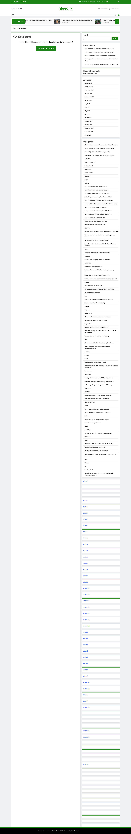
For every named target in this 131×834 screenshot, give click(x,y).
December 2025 (89, 86)
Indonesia (87, 256)
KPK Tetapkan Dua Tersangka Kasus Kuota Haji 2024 (93, 2)
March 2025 (88, 118)
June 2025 (87, 107)
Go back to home (46, 48)
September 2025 (89, 97)
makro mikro (88, 313)
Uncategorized (89, 470)
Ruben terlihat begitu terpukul (93, 423)
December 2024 (89, 128)
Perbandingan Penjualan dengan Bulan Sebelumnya (99, 385)
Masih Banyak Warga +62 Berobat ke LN (96, 320)
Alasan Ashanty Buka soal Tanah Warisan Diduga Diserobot (101, 145)
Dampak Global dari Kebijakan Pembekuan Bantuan (99, 200)
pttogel (85, 481)
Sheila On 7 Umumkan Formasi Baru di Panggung (98, 433)
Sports (86, 440)
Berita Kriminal (89, 166)
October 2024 (88, 135)
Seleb (86, 426)
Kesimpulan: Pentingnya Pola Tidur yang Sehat (97, 275)
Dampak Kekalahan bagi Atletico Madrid (96, 207)
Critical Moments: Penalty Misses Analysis (97, 190)
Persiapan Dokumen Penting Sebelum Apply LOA (98, 395)
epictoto (85, 544)
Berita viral (87, 176)
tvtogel (85, 519)
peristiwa (87, 392)
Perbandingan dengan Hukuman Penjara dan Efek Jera (100, 381)
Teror (86, 459)
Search (85, 35)
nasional (87, 355)
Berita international (90, 162)
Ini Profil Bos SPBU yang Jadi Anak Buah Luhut (97, 259)
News (86, 358)
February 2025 (88, 121)
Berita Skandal (89, 173)
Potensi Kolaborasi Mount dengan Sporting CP (97, 412)
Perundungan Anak (90, 402)
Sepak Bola (88, 430)
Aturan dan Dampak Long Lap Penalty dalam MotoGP (99, 148)
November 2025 (89, 90)
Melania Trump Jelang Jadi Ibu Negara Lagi (97, 327)
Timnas (87, 463)
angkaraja (86, 588)
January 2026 (88, 83)
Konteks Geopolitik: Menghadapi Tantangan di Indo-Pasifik (101, 279)
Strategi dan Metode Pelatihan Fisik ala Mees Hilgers (99, 444)
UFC (86, 466)
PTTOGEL (86, 764)
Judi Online (88, 263)
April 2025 (87, 114)
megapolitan (88, 324)
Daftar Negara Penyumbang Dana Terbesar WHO (98, 197)
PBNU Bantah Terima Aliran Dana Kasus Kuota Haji (82, 20)
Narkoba (87, 352)
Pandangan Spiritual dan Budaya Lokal (95, 362)
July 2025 (87, 104)
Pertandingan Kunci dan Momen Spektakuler (97, 398)
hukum (86, 249)
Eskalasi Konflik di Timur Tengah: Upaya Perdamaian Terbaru (101, 231)
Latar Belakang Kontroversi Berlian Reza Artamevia (99, 299)
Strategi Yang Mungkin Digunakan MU (95, 447)
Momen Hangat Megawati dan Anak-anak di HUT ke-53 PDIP (101, 64)
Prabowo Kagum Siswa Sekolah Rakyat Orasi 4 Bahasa (100, 55)
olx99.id (65, 9)
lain (86, 296)
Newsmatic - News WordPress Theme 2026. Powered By (54, 830)
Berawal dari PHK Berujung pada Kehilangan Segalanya (100, 155)
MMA (86, 339)
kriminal (87, 282)
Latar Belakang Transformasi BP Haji (95, 303)
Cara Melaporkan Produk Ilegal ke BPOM (96, 186)
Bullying (87, 183)
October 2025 (88, 93)
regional (87, 416)
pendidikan (88, 374)
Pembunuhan (88, 371)
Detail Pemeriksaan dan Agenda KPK (95, 217)
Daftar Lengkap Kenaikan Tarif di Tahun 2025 (97, 193)
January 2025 (88, 124)
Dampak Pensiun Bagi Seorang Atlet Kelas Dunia (98, 211)
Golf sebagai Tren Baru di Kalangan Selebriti (97, 240)
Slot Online (88, 437)
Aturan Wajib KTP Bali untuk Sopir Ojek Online (97, 152)
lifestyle (87, 306)
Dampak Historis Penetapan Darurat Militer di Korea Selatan (101, 204)
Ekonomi (87, 228)
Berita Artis (88, 159)
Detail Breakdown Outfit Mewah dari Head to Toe (98, 214)
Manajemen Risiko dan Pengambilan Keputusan (98, 317)
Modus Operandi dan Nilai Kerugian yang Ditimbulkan (99, 343)
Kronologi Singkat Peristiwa (92, 292)
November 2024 (89, 131)
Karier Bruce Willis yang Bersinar (94, 266)
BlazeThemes (75, 830)
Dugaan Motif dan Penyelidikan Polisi (95, 224)
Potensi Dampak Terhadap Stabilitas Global (97, 409)
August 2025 (88, 100)
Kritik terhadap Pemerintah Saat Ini (94, 285)
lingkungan (88, 310)
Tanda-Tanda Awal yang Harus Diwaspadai (96, 450)
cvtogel (85, 632)
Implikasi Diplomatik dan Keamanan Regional (97, 252)
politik (86, 405)
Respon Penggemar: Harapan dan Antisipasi (97, 419)
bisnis (86, 179)
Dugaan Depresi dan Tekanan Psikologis (96, 221)
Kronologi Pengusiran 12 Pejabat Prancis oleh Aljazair (99, 289)
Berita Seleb (88, 169)
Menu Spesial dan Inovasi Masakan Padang (97, 336)
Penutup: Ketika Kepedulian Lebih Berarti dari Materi (99, 378)
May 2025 (87, 111)
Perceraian (87, 388)
